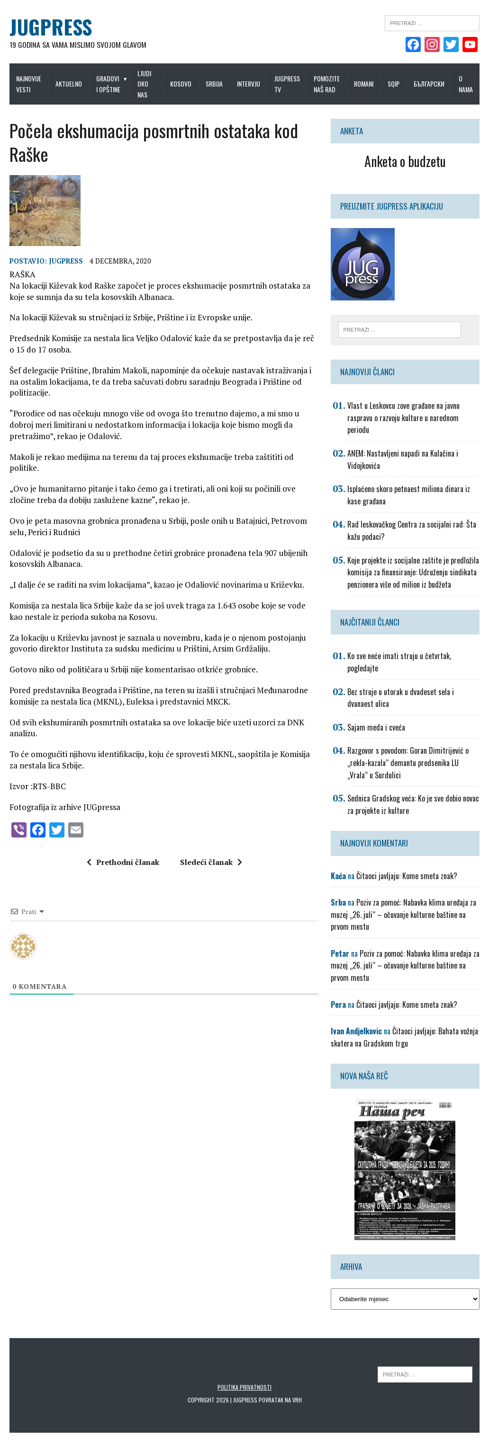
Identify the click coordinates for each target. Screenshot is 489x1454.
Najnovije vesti (28, 83)
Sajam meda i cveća (376, 727)
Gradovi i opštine (108, 83)
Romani (363, 83)
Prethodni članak (123, 862)
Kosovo (180, 83)
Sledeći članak (211, 862)
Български (429, 83)
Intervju (248, 83)
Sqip (393, 83)
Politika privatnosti (244, 1387)
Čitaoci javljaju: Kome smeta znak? (406, 875)
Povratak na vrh (280, 1400)
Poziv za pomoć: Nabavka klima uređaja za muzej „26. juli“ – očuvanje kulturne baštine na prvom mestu (403, 914)
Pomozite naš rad (327, 83)
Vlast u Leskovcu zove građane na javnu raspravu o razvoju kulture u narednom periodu (403, 417)
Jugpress (66, 260)
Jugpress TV (287, 83)
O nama (466, 83)
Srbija (214, 83)
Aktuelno (68, 83)
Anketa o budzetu (405, 161)
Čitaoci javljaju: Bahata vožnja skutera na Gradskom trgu (404, 1037)
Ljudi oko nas (144, 83)
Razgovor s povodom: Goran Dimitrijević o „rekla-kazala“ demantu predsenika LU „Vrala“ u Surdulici (408, 762)
